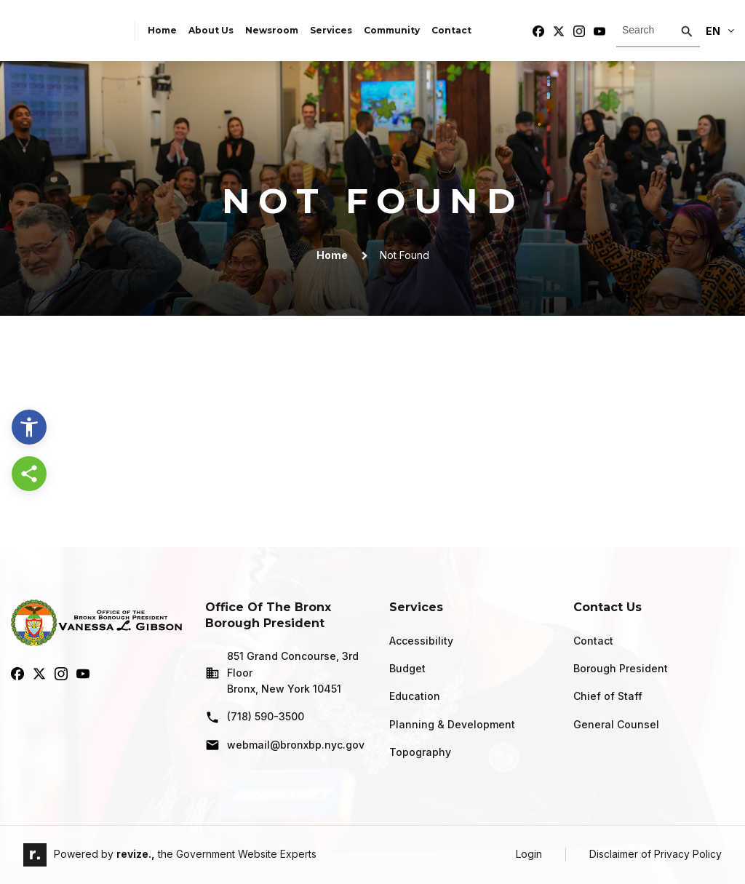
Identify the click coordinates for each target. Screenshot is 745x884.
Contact (451, 30)
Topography (420, 752)
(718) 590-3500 (254, 717)
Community (392, 30)
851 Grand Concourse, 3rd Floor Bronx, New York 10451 (282, 672)
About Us (211, 30)
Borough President (620, 668)
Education (414, 696)
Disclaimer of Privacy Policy (655, 854)
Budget (407, 668)
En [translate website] (720, 31)
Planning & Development (452, 724)
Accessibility (421, 640)
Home (162, 30)
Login (529, 854)
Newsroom (271, 30)
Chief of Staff (607, 696)
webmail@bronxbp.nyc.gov (284, 745)
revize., (135, 854)
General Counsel (616, 724)
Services (331, 30)
